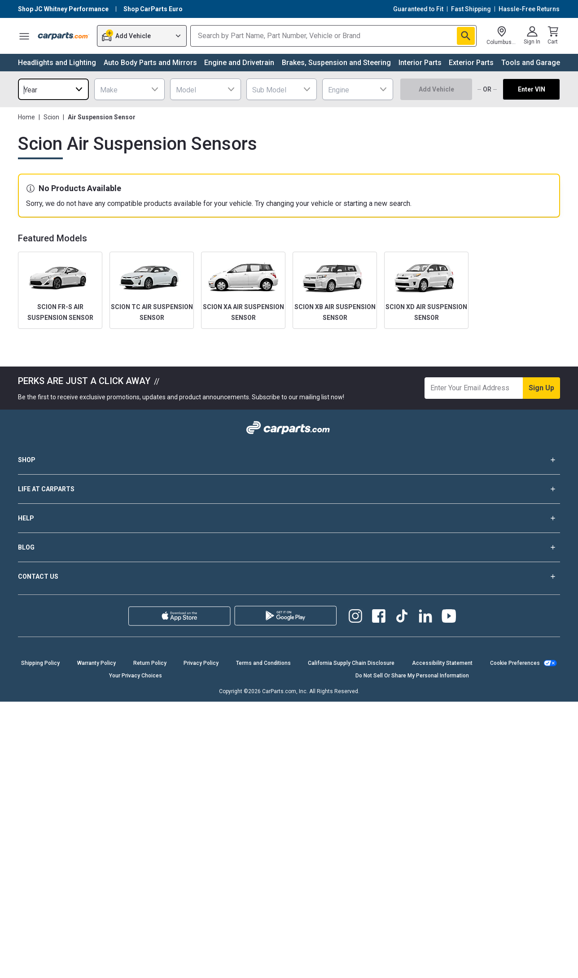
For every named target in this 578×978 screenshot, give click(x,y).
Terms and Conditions (263, 663)
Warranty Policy (96, 663)
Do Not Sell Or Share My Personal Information (412, 675)
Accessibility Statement (442, 663)
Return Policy (149, 663)
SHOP (289, 460)
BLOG (289, 547)
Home (26, 117)
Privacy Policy (201, 663)
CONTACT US (289, 576)
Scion (51, 117)
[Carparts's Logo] (64, 36)
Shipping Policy (40, 663)
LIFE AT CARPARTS (289, 489)
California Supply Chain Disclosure (351, 663)
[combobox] (53, 89)
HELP (289, 518)
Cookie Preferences (515, 663)
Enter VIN (531, 89)
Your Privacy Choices (135, 675)
